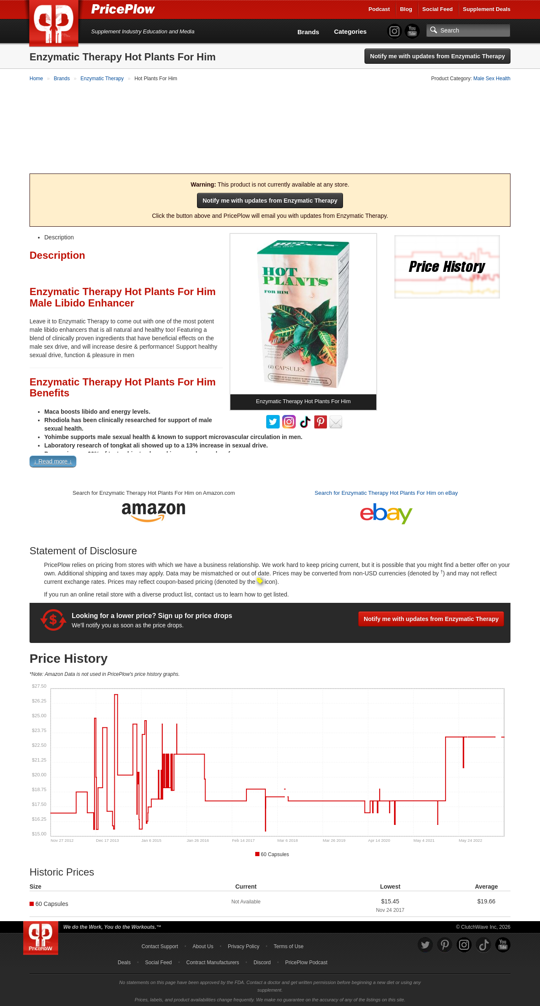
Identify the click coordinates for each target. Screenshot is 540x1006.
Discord (262, 961)
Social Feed (437, 9)
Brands (308, 31)
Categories (350, 31)
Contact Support (159, 945)
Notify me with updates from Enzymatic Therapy (437, 56)
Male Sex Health (491, 78)
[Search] (468, 30)
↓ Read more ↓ (53, 460)
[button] (270, 462)
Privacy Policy (243, 945)
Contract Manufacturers (212, 961)
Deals (124, 961)
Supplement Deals (486, 9)
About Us (202, 945)
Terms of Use (289, 945)
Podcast (379, 9)
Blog (406, 9)
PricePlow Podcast (306, 961)
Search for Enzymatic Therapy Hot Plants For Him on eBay (386, 491)
